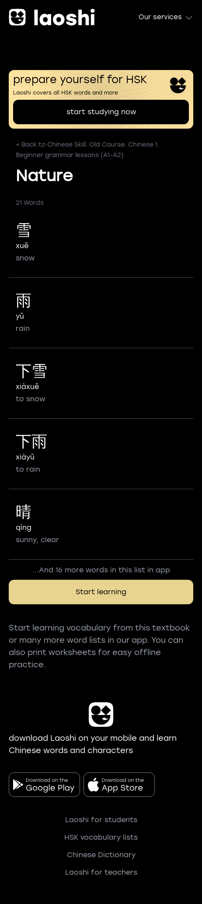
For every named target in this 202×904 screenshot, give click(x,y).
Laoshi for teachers (101, 872)
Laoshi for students (101, 820)
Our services (166, 17)
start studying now (101, 112)
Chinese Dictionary (101, 855)
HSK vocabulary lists (101, 837)
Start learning (101, 592)
